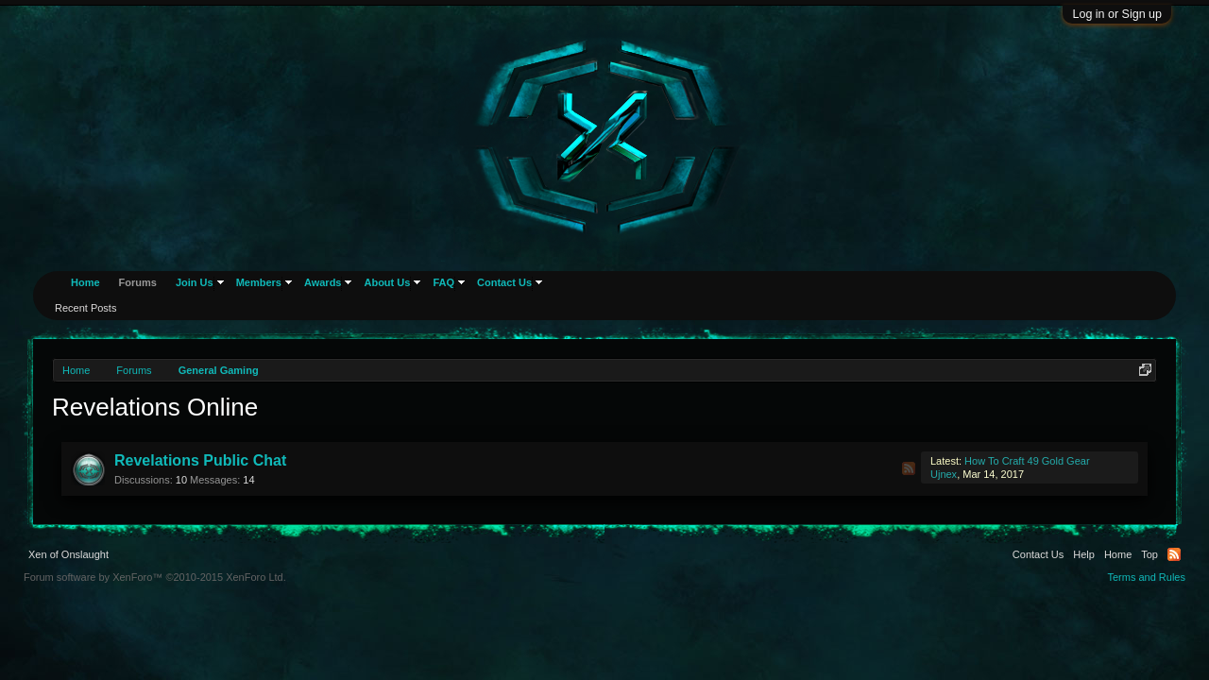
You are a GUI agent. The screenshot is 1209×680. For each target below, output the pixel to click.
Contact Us (504, 282)
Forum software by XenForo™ (155, 577)
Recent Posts (85, 308)
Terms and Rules (1146, 577)
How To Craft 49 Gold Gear (1026, 461)
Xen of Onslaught (68, 554)
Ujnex (943, 474)
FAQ (443, 282)
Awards (323, 282)
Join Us (194, 282)
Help (1084, 554)
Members (258, 282)
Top (1149, 554)
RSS (908, 468)
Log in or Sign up (1117, 14)
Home (85, 282)
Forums (138, 282)
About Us (387, 282)
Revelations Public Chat (200, 460)
